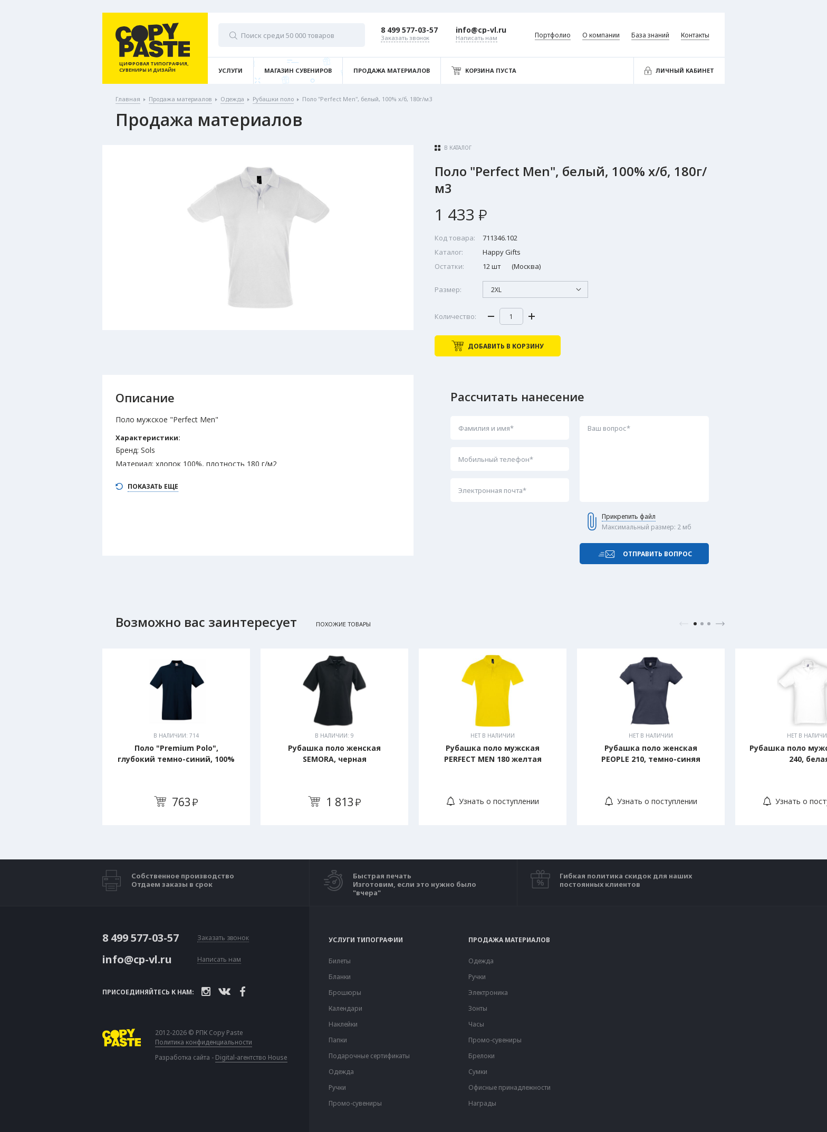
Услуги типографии (366, 940)
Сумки (477, 1072)
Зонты (477, 1008)
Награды (482, 1103)
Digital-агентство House (251, 1057)
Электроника (488, 993)
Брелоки (481, 1056)
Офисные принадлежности (509, 1087)
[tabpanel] (176, 737)
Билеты (340, 961)
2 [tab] (702, 623)
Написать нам (219, 960)
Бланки (340, 977)
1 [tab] (695, 623)
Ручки (337, 1087)
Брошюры (345, 993)
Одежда (341, 1072)
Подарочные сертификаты (369, 1056)
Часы (476, 1024)
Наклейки (343, 1024)
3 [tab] (708, 623)
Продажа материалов (509, 940)
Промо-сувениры (355, 1103)
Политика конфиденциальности (203, 1042)
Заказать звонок (223, 938)
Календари (345, 1008)
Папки (338, 1040)
